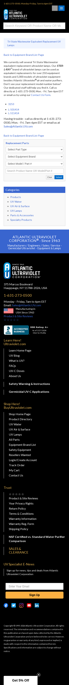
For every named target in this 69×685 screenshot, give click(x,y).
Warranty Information (22, 518)
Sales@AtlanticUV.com (18, 126)
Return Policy (17, 508)
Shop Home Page (20, 414)
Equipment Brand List (22, 444)
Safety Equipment (20, 449)
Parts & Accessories (22, 215)
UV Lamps (16, 210)
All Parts (14, 439)
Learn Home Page (20, 350)
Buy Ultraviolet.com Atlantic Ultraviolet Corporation (22, 14)
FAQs (12, 365)
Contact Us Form (40, 94)
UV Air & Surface (20, 206)
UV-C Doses (16, 370)
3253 (11, 104)
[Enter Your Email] (34, 586)
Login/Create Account (23, 460)
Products (15, 197)
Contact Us (16, 475)
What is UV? (16, 360)
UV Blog (14, 355)
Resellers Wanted (20, 455)
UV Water (16, 201)
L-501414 (13, 109)
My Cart (14, 470)
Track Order (17, 465)
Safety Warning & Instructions (29, 383)
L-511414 (13, 113)
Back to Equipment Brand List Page (24, 54)
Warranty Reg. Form (21, 523)
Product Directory (20, 419)
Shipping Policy (18, 529)
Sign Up (34, 595)
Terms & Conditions (21, 513)
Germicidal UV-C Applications (29, 391)
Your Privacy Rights (21, 503)
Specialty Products (21, 219)
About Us (15, 376)
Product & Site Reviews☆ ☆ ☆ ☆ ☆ (18, 317)
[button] (21, 680)
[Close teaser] (38, 675)
